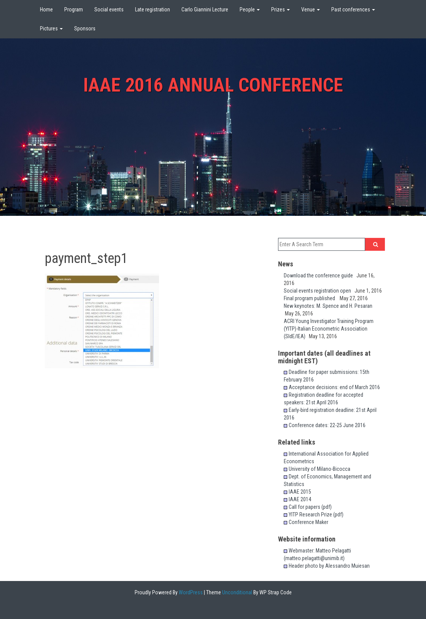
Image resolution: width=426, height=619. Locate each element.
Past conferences (353, 9)
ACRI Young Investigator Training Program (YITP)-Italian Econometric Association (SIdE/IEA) (329, 328)
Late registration (152, 9)
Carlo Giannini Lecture (204, 9)
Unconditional (236, 592)
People (250, 9)
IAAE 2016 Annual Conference (213, 85)
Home (46, 9)
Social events (109, 9)
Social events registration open (319, 291)
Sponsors (84, 28)
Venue (310, 9)
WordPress (190, 592)
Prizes (280, 9)
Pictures (51, 28)
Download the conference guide (320, 275)
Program (73, 9)
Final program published (312, 298)
